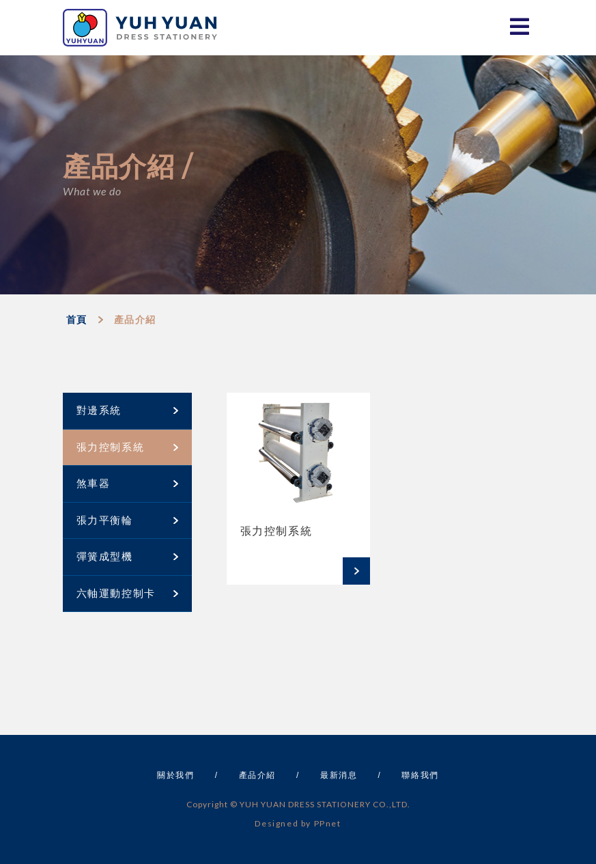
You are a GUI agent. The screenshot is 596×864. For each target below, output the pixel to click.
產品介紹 (135, 319)
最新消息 (338, 775)
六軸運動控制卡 (127, 593)
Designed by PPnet (298, 823)
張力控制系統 (127, 447)
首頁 (76, 319)
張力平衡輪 (127, 520)
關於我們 (175, 775)
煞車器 (127, 483)
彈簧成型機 (127, 556)
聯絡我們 (419, 775)
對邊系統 (127, 410)
